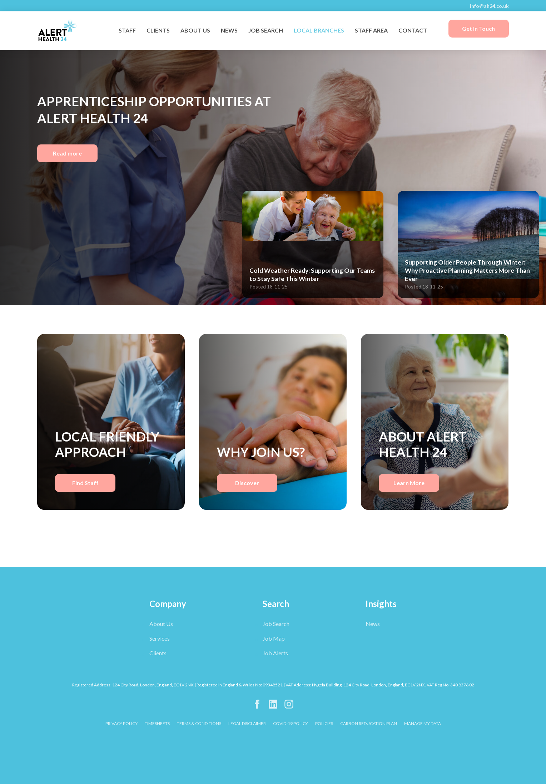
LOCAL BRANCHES (319, 30)
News (373, 623)
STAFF (127, 30)
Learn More (409, 482)
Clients (158, 653)
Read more (67, 153)
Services (159, 638)
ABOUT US (195, 30)
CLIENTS (158, 30)
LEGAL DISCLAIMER (247, 723)
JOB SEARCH (265, 30)
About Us (161, 623)
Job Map (274, 638)
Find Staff (85, 482)
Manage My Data (422, 723)
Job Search (276, 623)
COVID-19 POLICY (290, 723)
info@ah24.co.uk (489, 6)
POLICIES (324, 723)
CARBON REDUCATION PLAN (368, 723)
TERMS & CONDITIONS (199, 723)
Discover (247, 482)
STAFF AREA (371, 30)
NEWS (229, 30)
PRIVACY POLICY (121, 723)
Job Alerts (275, 653)
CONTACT (412, 30)
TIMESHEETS (157, 723)
